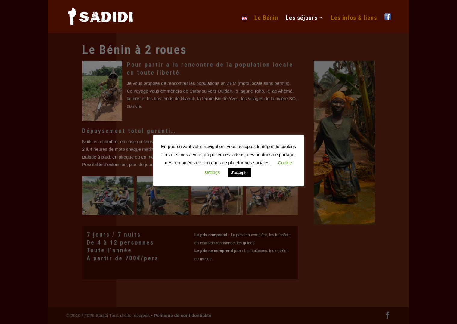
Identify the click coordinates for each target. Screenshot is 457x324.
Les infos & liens (354, 18)
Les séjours (301, 18)
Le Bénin (266, 18)
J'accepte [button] (239, 172)
